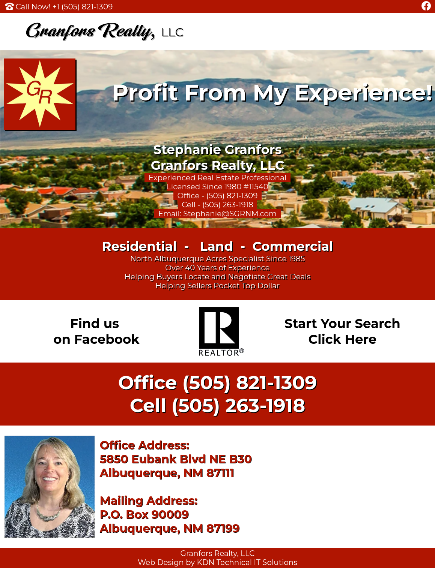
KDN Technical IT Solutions (247, 562)
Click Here (343, 339)
